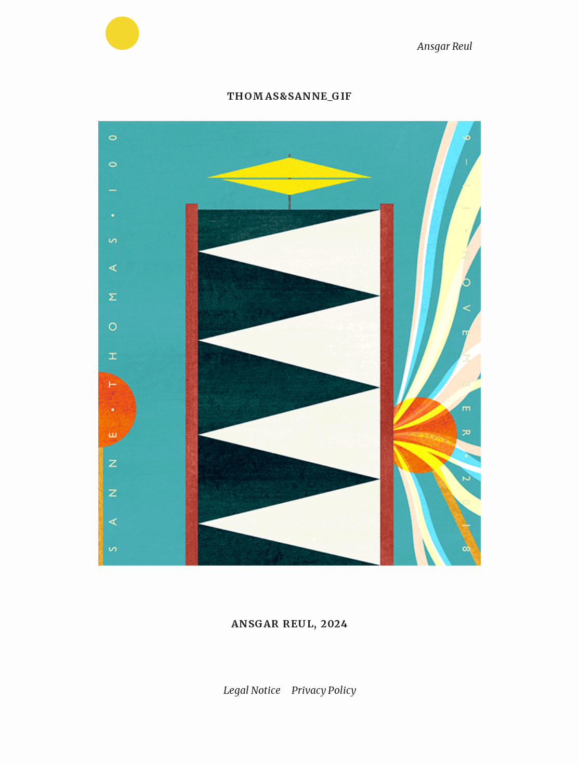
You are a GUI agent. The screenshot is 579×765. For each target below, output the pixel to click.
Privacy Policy (324, 690)
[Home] (155, 36)
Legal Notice (252, 690)
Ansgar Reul (444, 46)
